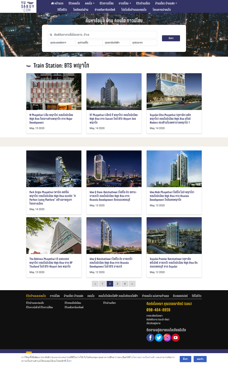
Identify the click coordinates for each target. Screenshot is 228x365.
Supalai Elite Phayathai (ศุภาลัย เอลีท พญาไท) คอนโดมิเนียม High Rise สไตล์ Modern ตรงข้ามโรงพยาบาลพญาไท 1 (170, 119)
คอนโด (88, 3)
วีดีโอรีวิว (62, 9)
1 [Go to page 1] (102, 283)
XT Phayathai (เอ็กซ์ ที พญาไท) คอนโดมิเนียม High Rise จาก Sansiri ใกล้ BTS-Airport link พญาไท (114, 119)
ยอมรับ (200, 359)
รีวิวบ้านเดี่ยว (143, 3)
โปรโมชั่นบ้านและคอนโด (133, 9)
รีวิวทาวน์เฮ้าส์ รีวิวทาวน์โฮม (39, 307)
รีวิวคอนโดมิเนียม (73, 303)
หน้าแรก (57, 3)
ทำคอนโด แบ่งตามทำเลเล (155, 296)
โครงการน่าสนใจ (162, 9)
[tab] (38, 296)
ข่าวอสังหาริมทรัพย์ (105, 9)
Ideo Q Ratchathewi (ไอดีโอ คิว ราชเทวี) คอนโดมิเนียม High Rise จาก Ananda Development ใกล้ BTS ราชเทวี (111, 263)
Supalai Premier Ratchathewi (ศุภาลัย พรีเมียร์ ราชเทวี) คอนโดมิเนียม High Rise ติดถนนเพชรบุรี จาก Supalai (174, 263)
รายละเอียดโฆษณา (154, 316)
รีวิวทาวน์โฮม (107, 3)
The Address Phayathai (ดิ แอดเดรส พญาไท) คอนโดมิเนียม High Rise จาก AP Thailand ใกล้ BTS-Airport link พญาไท (50, 263)
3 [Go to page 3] (117, 283)
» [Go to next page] (132, 283)
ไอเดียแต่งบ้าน (80, 9)
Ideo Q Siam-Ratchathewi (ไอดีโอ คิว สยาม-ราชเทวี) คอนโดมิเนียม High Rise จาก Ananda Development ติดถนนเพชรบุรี (113, 196)
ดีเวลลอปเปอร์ (180, 296)
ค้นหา (171, 38)
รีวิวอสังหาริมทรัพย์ (74, 307)
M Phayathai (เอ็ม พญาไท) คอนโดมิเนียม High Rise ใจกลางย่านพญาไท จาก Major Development (51, 119)
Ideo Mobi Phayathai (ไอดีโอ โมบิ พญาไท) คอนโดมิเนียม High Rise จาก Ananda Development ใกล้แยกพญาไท (172, 196)
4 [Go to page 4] (125, 283)
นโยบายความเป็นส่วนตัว (143, 357)
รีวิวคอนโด (74, 3)
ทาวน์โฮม (124, 3)
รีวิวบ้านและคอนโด (36, 296)
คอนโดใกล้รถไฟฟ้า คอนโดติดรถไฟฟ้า (118, 296)
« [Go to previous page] (95, 283)
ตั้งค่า (69, 361)
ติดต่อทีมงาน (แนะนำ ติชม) (157, 319)
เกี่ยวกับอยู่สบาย (153, 323)
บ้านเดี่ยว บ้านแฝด (165, 3)
